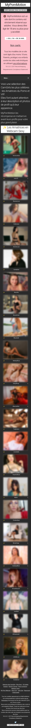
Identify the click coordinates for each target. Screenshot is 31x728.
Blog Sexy (19, 684)
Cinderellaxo (16, 520)
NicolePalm (16, 315)
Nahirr (16, 497)
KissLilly (16, 292)
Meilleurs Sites (15, 688)
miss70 (16, 178)
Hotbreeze (16, 224)
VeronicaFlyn (16, 155)
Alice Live (14, 690)
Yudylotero (16, 429)
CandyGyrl (16, 269)
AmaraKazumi (16, 588)
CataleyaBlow (16, 566)
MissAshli (16, 338)
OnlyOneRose (16, 474)
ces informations (20, 63)
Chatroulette (15, 692)
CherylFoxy (16, 383)
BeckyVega (16, 543)
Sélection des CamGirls (9, 684)
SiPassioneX (16, 634)
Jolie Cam (20, 690)
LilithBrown (16, 657)
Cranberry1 (16, 680)
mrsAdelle (16, 452)
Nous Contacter (22, 686)
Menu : (6, 78)
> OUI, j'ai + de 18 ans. (16, 38)
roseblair (16, 611)
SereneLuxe (16, 247)
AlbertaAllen (16, 406)
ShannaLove (16, 201)
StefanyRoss (16, 360)
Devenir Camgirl (13, 686)
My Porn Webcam (6, 690)
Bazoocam (27, 690)
